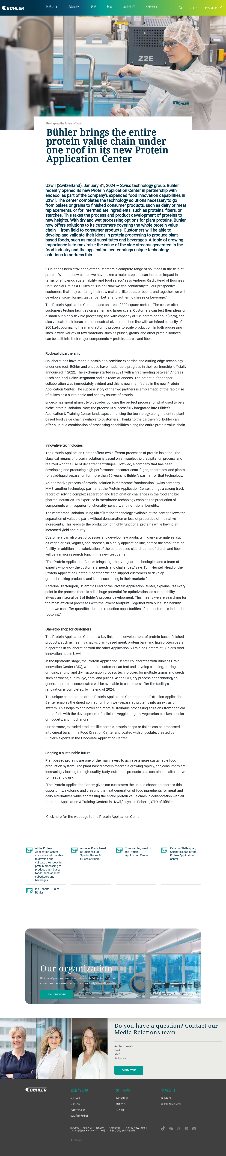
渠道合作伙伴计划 (171, 1104)
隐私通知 (74, 1127)
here (58, 816)
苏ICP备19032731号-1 (136, 1127)
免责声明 (87, 1127)
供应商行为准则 (79, 1115)
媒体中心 (121, 1104)
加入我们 (121, 1109)
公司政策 (75, 1104)
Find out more (56, 994)
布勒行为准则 (77, 1109)
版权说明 (100, 1127)
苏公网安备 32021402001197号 (90, 1130)
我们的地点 (122, 1098)
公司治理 (75, 1098)
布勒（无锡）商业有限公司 (122, 1130)
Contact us (129, 1070)
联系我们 (166, 1098)
